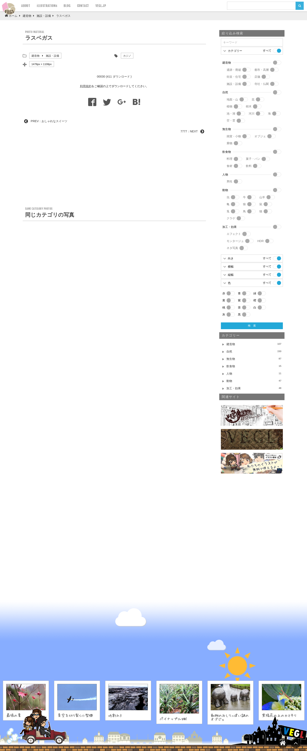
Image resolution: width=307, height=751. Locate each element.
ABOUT (25, 6)
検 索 (252, 325)
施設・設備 (52, 55)
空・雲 (231, 120)
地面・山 (232, 99)
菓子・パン (253, 158)
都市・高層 (261, 69)
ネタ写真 (232, 248)
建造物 (35, 55)
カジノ (127, 55)
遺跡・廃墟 (234, 69)
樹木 (249, 106)
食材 (229, 166)
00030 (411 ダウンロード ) (114, 76)
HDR (260, 241)
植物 (229, 106)
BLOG (67, 6)
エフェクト (234, 233)
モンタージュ (235, 241)
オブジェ (260, 136)
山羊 (262, 197)
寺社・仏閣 (261, 84)
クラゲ (231, 218)
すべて (267, 50)
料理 (229, 158)
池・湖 (231, 113)
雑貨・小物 (234, 136)
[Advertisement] (114, 171)
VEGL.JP (101, 6)
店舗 (257, 76)
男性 (229, 181)
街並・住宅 (234, 76)
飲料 (249, 166)
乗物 (229, 143)
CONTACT (83, 6)
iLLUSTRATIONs (47, 6)
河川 (251, 113)
